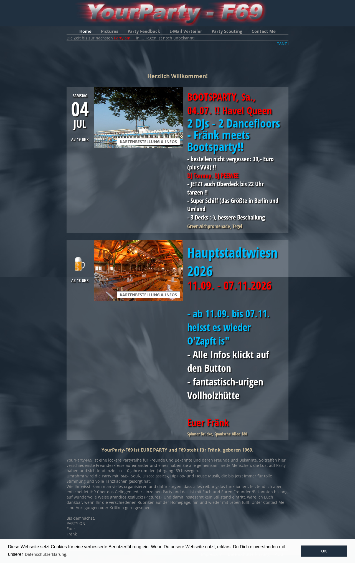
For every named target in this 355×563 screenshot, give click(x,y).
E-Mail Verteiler (185, 31)
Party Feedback (144, 31)
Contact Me (264, 31)
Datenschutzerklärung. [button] (46, 554)
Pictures (109, 31)
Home (85, 31)
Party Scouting (227, 31)
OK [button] (324, 551)
